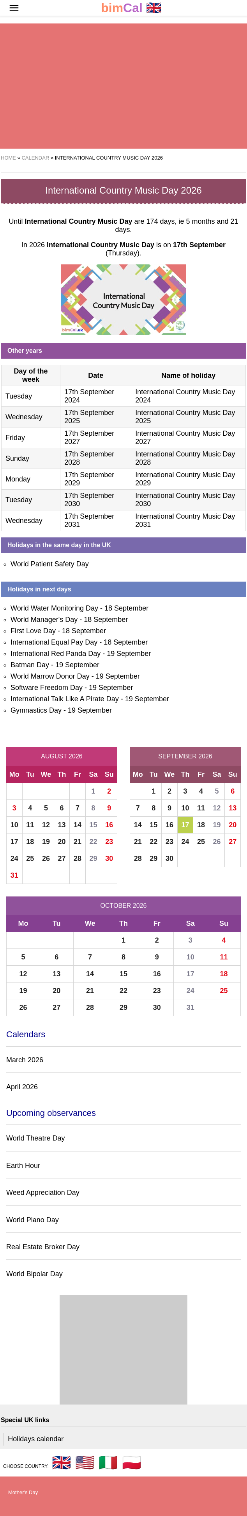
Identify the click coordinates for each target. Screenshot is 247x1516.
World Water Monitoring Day (54, 608)
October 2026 (124, 905)
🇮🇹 (108, 1462)
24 (14, 858)
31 (14, 875)
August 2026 (61, 756)
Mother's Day (23, 1492)
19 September (129, 653)
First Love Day (33, 631)
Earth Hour (23, 1165)
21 (77, 842)
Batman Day (30, 665)
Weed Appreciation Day (42, 1192)
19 (46, 842)
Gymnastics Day (36, 710)
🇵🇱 (131, 1462)
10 (14, 825)
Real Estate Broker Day (42, 1247)
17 (14, 842)
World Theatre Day (35, 1138)
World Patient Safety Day (50, 564)
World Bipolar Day (34, 1274)
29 (93, 858)
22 (93, 842)
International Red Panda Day (56, 653)
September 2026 (185, 756)
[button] (14, 8)
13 (61, 825)
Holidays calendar (36, 1439)
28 (77, 858)
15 (93, 825)
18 (30, 842)
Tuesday (18, 396)
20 (61, 842)
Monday (17, 479)
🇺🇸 (85, 1462)
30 (109, 858)
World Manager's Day (44, 619)
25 (30, 858)
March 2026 (24, 1060)
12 (46, 825)
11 (30, 825)
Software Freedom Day (47, 688)
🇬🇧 (131, 8)
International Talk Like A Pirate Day (65, 699)
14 (77, 825)
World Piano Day (32, 1220)
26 (46, 858)
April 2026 (22, 1087)
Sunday (17, 458)
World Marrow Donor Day (50, 676)
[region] (123, 86)
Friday (15, 438)
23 (109, 842)
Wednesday (23, 417)
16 (109, 825)
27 (61, 858)
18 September (126, 608)
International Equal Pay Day (54, 642)
